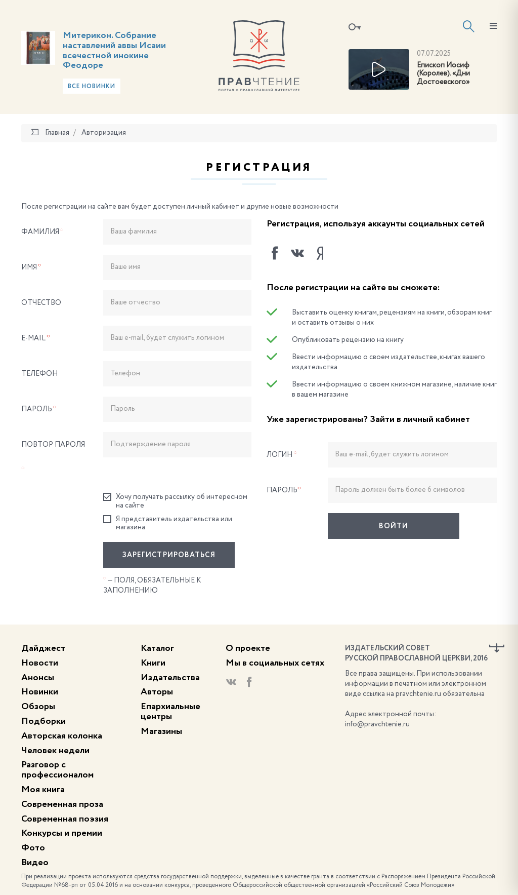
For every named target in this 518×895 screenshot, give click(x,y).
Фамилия (42, 232)
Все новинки (91, 87)
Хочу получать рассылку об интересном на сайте (175, 501)
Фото (33, 847)
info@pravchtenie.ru (377, 724)
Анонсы (37, 677)
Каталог (157, 648)
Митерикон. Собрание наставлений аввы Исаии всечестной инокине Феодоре (114, 50)
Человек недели (55, 750)
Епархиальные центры (170, 711)
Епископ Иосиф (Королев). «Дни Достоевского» (443, 74)
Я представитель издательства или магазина (167, 523)
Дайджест (43, 648)
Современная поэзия (64, 819)
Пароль (39, 409)
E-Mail (35, 338)
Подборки (43, 721)
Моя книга (43, 789)
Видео (35, 862)
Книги (153, 663)
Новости (39, 663)
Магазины (161, 731)
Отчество (41, 302)
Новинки (39, 691)
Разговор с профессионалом (57, 770)
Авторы (157, 691)
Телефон (39, 373)
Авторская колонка (61, 736)
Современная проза (62, 804)
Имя (31, 267)
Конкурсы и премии (61, 833)
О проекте (248, 648)
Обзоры (38, 706)
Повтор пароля (53, 457)
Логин (282, 454)
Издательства (170, 677)
